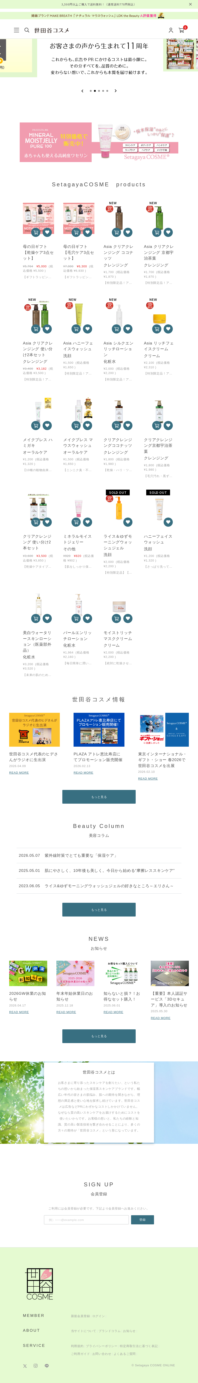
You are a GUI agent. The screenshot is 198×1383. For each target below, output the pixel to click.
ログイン (98, 1316)
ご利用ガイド (80, 1354)
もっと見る (99, 797)
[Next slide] (115, 91)
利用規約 (77, 1346)
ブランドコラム (110, 1331)
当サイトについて (83, 1331)
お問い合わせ (101, 1354)
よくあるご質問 (125, 1354)
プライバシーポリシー (102, 1346)
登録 (142, 1219)
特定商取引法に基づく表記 (139, 1346)
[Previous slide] (82, 91)
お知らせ (129, 1331)
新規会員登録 (80, 1316)
